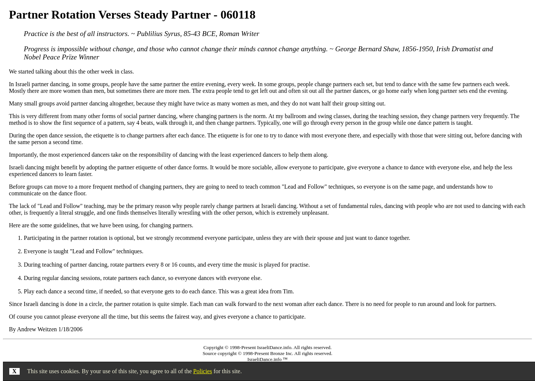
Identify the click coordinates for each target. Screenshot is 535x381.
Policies (202, 371)
